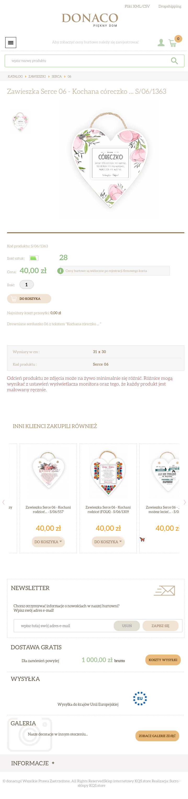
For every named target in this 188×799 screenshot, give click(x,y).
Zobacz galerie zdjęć (157, 736)
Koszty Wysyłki (163, 660)
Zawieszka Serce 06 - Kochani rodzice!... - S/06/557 (48, 509)
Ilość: (11, 285)
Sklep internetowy (119, 781)
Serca (56, 76)
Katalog (15, 76)
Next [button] (184, 502)
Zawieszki (37, 76)
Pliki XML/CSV (137, 6)
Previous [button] (3, 502)
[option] (109, 160)
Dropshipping (169, 6)
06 (69, 76)
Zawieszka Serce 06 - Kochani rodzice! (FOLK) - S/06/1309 (108, 509)
